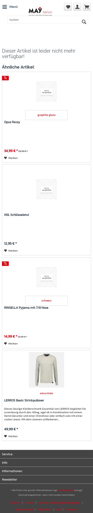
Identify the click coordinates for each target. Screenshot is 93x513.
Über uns (15, 503)
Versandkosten (65, 490)
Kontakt (29, 503)
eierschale (46, 393)
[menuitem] (87, 7)
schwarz (46, 301)
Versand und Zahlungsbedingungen (59, 503)
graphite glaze (47, 115)
